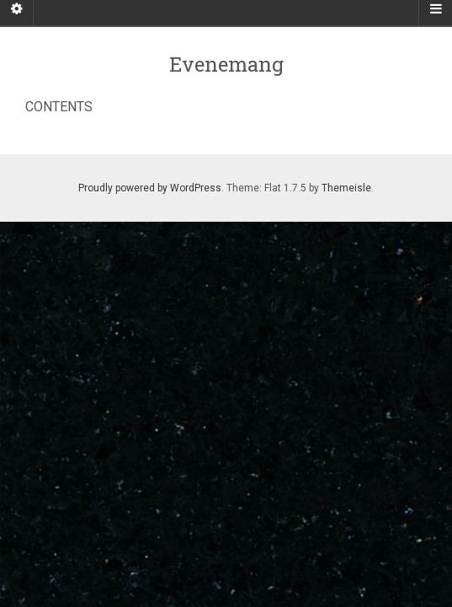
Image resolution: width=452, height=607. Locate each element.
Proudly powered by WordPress (149, 188)
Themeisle (346, 188)
